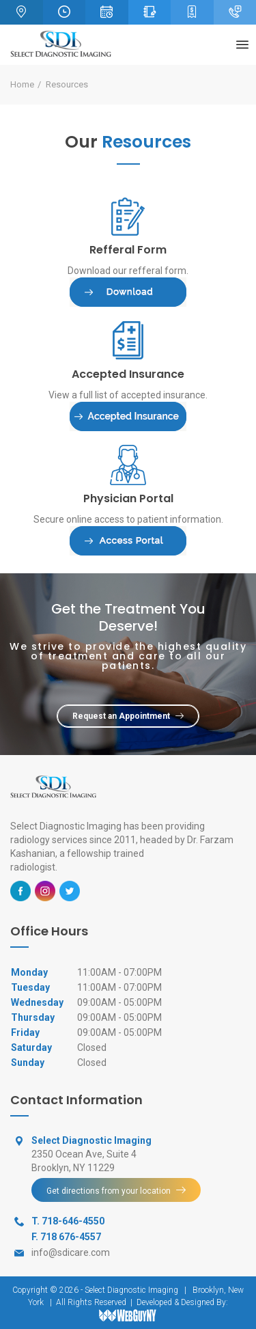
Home (22, 84)
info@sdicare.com (70, 1252)
